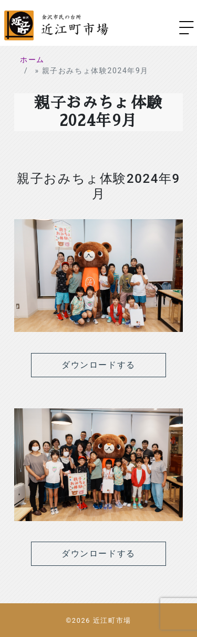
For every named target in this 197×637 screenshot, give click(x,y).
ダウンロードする (98, 365)
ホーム (32, 59)
